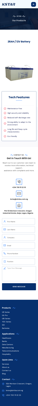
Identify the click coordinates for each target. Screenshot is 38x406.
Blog (4, 374)
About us (5, 367)
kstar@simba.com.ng (19, 199)
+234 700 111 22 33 (19, 187)
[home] (10, 4)
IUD (3, 325)
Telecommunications (10, 351)
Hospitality (6, 354)
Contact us (6, 370)
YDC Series (6, 322)
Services (5, 364)
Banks (4, 341)
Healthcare (6, 338)
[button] (33, 4)
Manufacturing (8, 348)
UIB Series (6, 318)
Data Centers (7, 344)
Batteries (6, 328)
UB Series (6, 312)
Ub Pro (5, 315)
